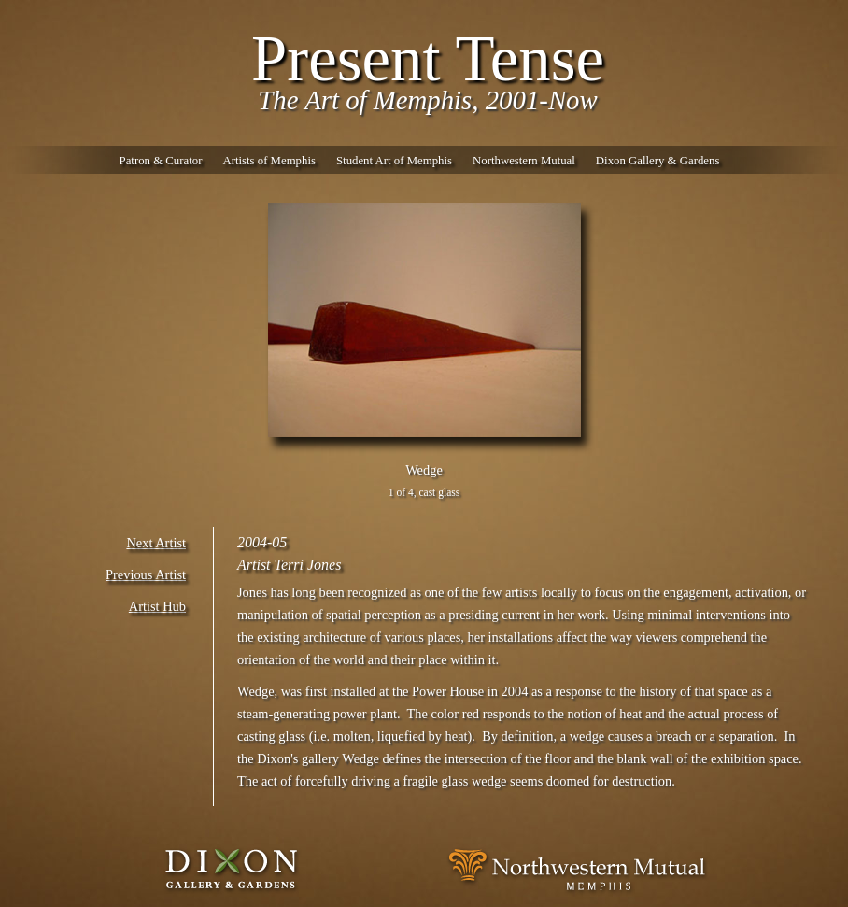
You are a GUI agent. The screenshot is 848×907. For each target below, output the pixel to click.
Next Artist (156, 542)
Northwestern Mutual (524, 160)
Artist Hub (157, 606)
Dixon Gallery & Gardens (658, 160)
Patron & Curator (161, 160)
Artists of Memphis (269, 160)
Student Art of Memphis (394, 160)
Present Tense (427, 58)
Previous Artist (146, 574)
